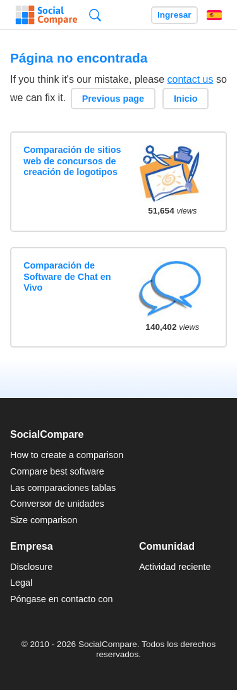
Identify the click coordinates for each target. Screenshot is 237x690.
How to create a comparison (66, 455)
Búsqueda (95, 15)
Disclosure (31, 567)
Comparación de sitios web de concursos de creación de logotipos (72, 161)
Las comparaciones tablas (63, 488)
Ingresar (174, 15)
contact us (190, 79)
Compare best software (57, 471)
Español (214, 15)
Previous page (113, 99)
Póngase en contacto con (61, 599)
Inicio (186, 99)
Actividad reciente (175, 567)
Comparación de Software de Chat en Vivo (67, 276)
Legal (21, 583)
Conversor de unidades (57, 504)
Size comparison (43, 520)
